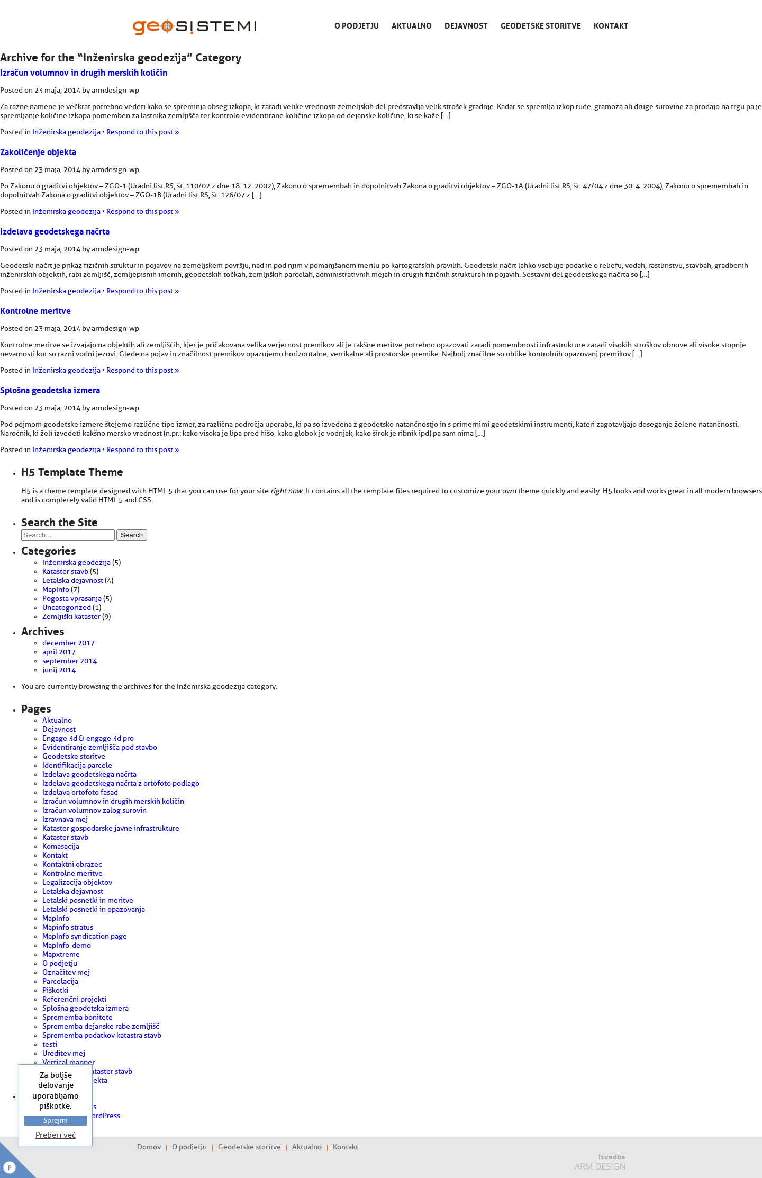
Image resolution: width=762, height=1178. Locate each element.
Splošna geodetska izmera (50, 389)
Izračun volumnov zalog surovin (94, 810)
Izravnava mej (65, 819)
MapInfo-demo (66, 945)
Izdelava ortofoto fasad (80, 792)
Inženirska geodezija (66, 132)
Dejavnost (466, 25)
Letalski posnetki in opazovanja (93, 909)
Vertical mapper (68, 1062)
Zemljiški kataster (71, 616)
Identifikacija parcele (77, 765)
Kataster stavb (65, 571)
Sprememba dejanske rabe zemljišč (100, 1026)
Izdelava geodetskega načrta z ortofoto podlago (120, 783)
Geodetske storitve (541, 25)
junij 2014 (59, 670)
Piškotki (55, 990)
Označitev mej (66, 972)
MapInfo (55, 589)
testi (49, 1044)
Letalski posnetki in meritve (87, 900)
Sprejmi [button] (55, 1120)
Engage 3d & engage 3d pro (88, 738)
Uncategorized (66, 607)
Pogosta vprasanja (72, 598)
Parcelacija (60, 981)
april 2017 (59, 652)
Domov (149, 1147)
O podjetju (356, 25)
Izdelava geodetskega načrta (55, 230)
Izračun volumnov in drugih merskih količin (83, 71)
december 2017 (68, 643)
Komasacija (60, 846)
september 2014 (69, 661)
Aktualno (412, 25)
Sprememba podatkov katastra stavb (101, 1035)
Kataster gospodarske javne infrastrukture (110, 828)
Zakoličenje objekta (38, 151)
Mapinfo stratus (67, 927)
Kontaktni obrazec (72, 864)
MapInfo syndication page (84, 936)
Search (132, 535)
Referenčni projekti (74, 999)
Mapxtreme (61, 954)
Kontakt (611, 25)
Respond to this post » (142, 132)
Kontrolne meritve (35, 310)
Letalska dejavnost (72, 580)
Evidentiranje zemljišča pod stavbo (99, 747)
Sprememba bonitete (77, 1017)
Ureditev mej (63, 1053)
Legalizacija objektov (77, 882)
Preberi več (55, 1135)
